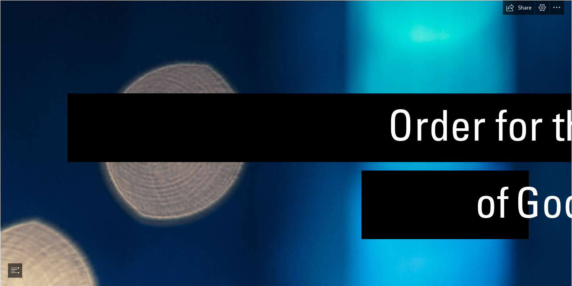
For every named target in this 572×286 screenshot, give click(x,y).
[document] (286, 143)
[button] (519, 7)
